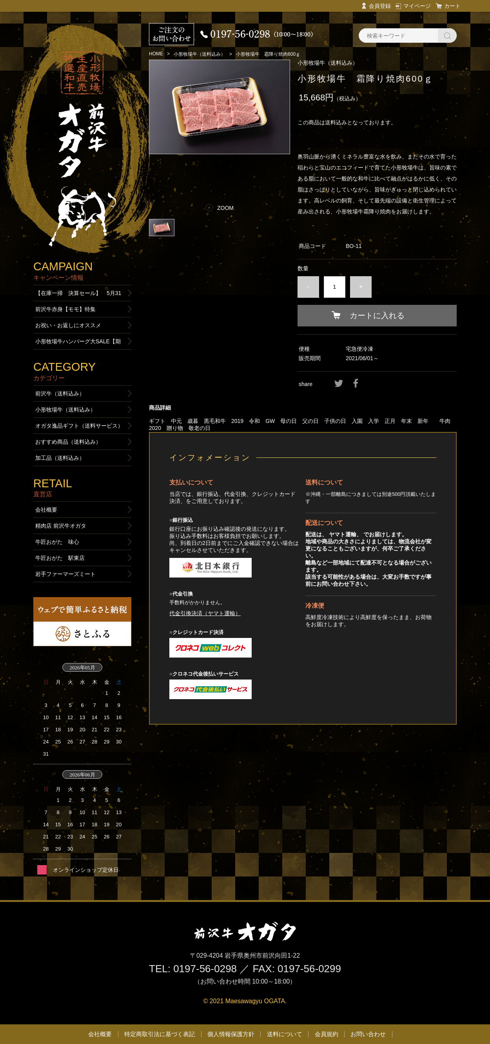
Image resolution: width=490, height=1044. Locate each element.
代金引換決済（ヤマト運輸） (205, 613)
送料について (284, 1034)
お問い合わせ (368, 1034)
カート (452, 6)
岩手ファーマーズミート (65, 574)
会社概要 (46, 510)
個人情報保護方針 (230, 1034)
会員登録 (380, 6)
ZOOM (225, 208)
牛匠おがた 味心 (57, 542)
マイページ (417, 6)
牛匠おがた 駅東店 (60, 558)
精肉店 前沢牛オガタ (60, 526)
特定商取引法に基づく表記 (159, 1034)
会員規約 (326, 1034)
